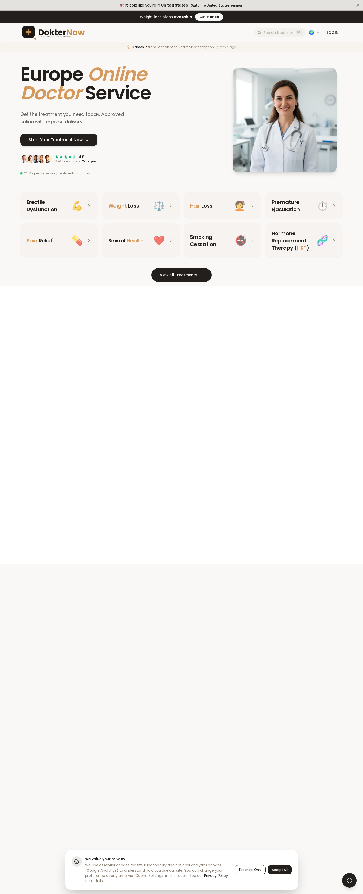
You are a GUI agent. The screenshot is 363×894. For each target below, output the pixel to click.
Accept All (279, 869)
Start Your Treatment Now (59, 140)
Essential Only (250, 869)
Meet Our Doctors (162, 522)
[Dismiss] (358, 5)
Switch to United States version (216, 5)
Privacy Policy (216, 875)
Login (333, 32)
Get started (209, 17)
